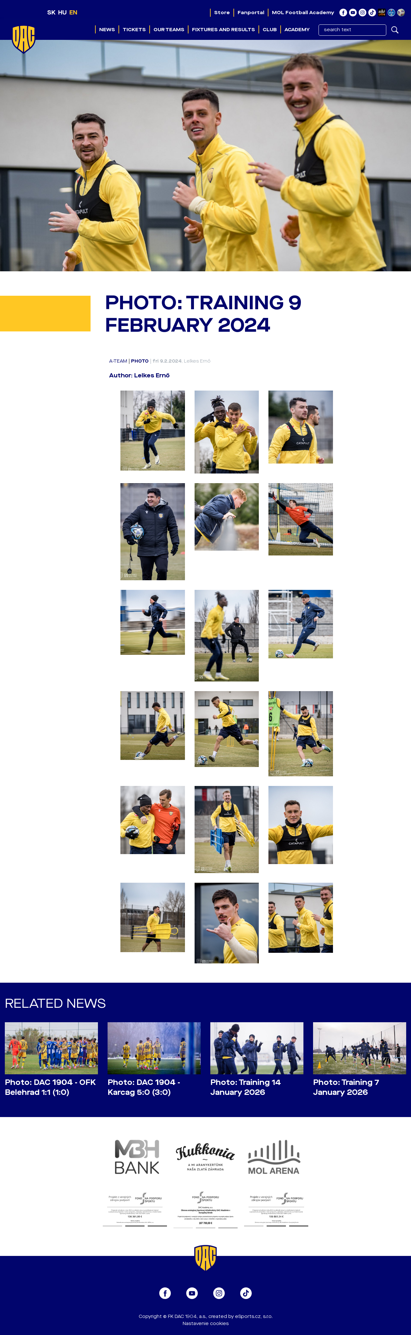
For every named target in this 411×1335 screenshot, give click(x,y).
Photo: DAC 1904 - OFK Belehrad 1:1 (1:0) (50, 1087)
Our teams (168, 29)
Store (222, 12)
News (107, 29)
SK (51, 12)
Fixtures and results (223, 29)
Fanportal (251, 12)
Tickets (134, 29)
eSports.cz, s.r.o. (254, 1316)
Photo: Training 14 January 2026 (245, 1087)
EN (73, 12)
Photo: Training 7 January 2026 (346, 1087)
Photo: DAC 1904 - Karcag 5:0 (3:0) (144, 1087)
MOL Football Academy (303, 12)
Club (270, 29)
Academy (297, 29)
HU (62, 12)
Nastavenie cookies (206, 1324)
